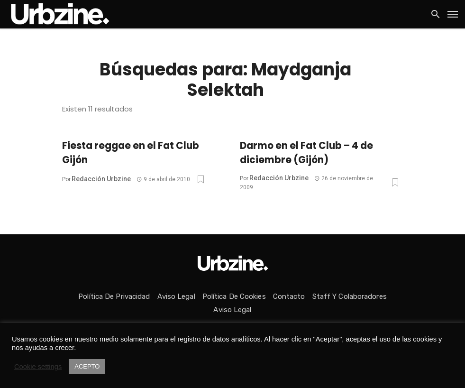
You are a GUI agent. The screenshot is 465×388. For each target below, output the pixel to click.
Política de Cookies (234, 296)
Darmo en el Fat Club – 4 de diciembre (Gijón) (306, 152)
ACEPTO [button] (87, 366)
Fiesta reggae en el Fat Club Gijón (130, 152)
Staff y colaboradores (349, 296)
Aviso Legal (176, 296)
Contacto (289, 296)
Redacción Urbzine (101, 179)
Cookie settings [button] (38, 366)
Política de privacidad (114, 296)
